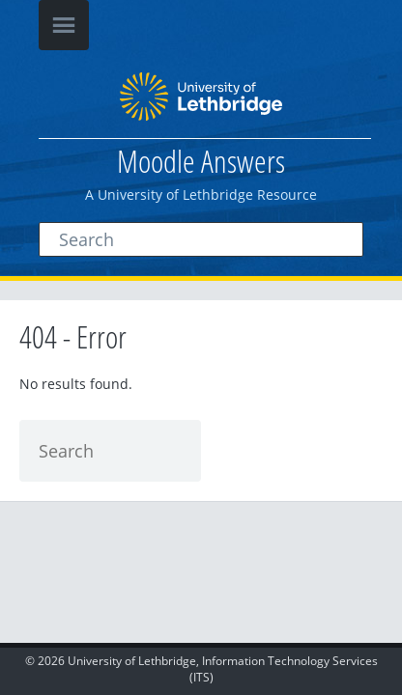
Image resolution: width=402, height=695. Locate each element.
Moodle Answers (201, 160)
